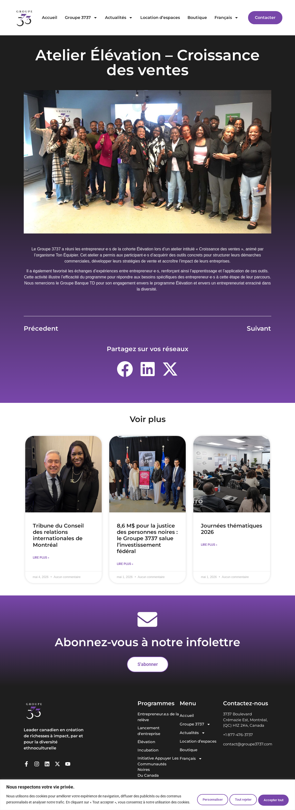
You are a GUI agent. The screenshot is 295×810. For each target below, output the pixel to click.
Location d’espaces (160, 17)
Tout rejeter (233, 797)
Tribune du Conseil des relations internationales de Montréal (58, 535)
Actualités (119, 17)
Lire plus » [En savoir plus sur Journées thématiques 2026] (209, 544)
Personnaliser (196, 797)
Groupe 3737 (81, 17)
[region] (147, 792)
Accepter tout (270, 797)
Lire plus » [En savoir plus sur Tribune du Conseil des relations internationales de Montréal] (41, 557)
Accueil (49, 17)
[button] (124, 369)
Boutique (197, 17)
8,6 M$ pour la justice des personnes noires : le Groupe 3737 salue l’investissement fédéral (147, 538)
